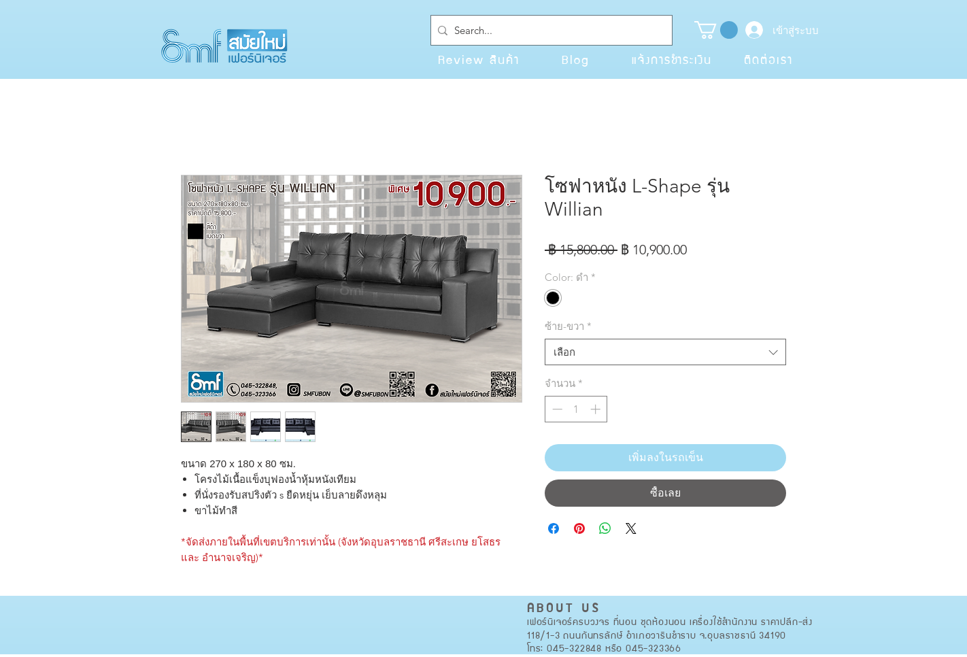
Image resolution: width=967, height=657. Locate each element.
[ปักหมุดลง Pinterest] (579, 528)
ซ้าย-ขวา (568, 326)
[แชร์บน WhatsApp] (605, 528)
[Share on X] (631, 528)
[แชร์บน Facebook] (553, 528)
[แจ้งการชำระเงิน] (672, 59)
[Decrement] (556, 409)
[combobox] (665, 352)
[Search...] (548, 30)
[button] (716, 30)
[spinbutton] (576, 409)
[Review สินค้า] (478, 59)
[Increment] (597, 409)
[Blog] (575, 59)
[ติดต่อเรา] (768, 59)
